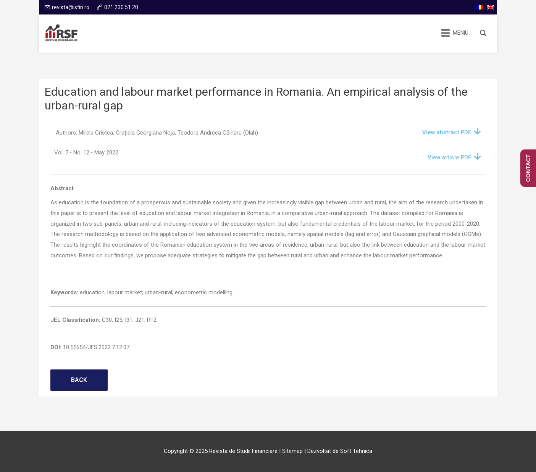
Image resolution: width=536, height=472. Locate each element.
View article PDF (449, 157)
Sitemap (292, 451)
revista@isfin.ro (70, 7)
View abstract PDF (446, 132)
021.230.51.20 (121, 7)
